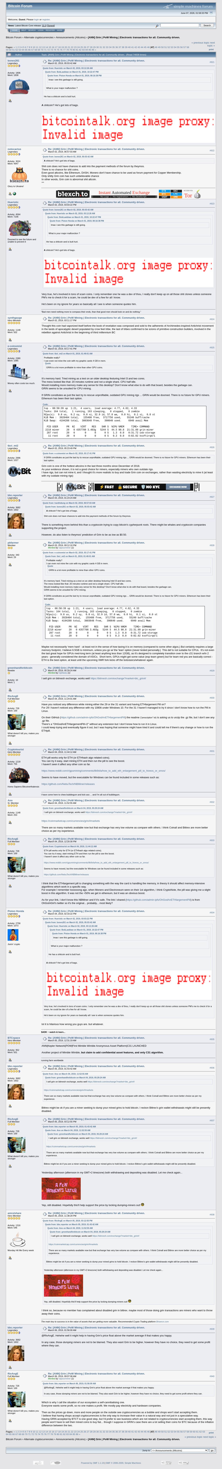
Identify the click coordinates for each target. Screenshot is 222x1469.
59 (7, 49)
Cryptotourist (16, 749)
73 (51, 49)
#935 (212, 1039)
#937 (212, 1121)
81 (77, 49)
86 (93, 49)
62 (16, 49)
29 (94, 47)
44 (142, 47)
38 (123, 47)
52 (168, 47)
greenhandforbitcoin (20, 667)
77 (64, 49)
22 (72, 47)
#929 (212, 670)
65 (26, 49)
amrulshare (14, 1213)
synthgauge (15, 317)
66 (29, 49)
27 (88, 47)
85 (90, 49)
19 (62, 47)
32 (104, 47)
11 (37, 47)
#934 (212, 912)
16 (53, 47)
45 (145, 47)
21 (69, 47)
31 (100, 47)
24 (78, 47)
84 (86, 49)
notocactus (14, 149)
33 (107, 47)
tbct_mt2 (13, 445)
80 (74, 49)
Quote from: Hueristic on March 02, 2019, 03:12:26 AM (68, 68)
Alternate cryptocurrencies (39, 37)
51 (165, 47)
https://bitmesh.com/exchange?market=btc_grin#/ (118, 678)
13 (43, 47)
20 (65, 47)
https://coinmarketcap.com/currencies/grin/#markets (71, 820)
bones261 (13, 60)
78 (67, 49)
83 (83, 49)
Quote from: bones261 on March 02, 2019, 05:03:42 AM (68, 157)
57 (184, 47)
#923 (212, 204)
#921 (212, 62)
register (46, 19)
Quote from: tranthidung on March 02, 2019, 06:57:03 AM (69, 503)
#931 (212, 751)
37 (119, 47)
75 (58, 49)
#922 (212, 150)
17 (56, 47)
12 (40, 47)
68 (35, 49)
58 (188, 47)
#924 (212, 319)
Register (50, 30)
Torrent (50, 25)
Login (40, 30)
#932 (212, 802)
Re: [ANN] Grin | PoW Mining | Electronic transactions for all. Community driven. (96, 60)
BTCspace (14, 1037)
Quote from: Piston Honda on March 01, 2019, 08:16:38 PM (74, 76)
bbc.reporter (15, 495)
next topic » (211, 44)
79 (70, 49)
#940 (212, 1376)
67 (32, 49)
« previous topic (200, 42)
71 (45, 49)
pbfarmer (13, 542)
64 (23, 49)
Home (14, 30)
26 (85, 47)
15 (50, 47)
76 (61, 49)
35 (113, 47)
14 (46, 47)
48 (156, 47)
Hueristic (13, 202)
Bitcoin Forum (13, 37)
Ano (10, 800)
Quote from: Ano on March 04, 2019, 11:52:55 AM (65, 1074)
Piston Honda (16, 911)
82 (80, 49)
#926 (212, 447)
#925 (212, 347)
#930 (212, 698)
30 (97, 47)
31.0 (44, 25)
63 (20, 49)
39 (126, 47)
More (59, 30)
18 (59, 47)
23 (75, 47)
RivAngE (13, 696)
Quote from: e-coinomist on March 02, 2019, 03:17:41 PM (69, 453)
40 (129, 47)
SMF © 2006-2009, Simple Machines (123, 1463)
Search (32, 30)
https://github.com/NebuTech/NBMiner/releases (68, 784)
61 (13, 49)
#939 (212, 1329)
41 (132, 47)
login (36, 19)
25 (81, 47)
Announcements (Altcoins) (71, 37)
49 (159, 47)
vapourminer (65, 547)
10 (34, 47)
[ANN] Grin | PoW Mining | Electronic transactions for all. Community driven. (134, 37)
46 (148, 47)
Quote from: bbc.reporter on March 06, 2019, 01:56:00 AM (69, 1384)
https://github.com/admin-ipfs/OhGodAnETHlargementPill (93, 717)
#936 (212, 1068)
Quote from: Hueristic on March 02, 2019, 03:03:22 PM (68, 919)
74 (55, 49)
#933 (212, 840)
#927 (212, 497)
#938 (212, 1214)
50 (162, 47)
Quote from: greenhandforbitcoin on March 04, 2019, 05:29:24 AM (73, 808)
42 (135, 47)
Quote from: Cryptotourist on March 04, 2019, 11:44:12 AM (70, 846)
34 (110, 47)
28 (91, 47)
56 (181, 47)
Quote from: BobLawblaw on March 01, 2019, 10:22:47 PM (71, 72)
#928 (212, 545)
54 (175, 47)
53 (172, 47)
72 (48, 49)
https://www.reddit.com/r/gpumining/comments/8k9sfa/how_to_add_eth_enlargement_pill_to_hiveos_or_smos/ (104, 770)
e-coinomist (15, 346)
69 (39, 49)
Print (211, 49)
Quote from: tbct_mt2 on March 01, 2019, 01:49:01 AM (67, 354)
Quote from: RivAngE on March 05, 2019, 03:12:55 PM (67, 1221)
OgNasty (63, 673)
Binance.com (162, 1321)
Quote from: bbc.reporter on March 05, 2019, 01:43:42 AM (69, 1127)
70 (42, 49)
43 (139, 47)
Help (23, 30)
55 (178, 47)
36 (116, 47)
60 (10, 49)
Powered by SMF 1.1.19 (92, 1463)
